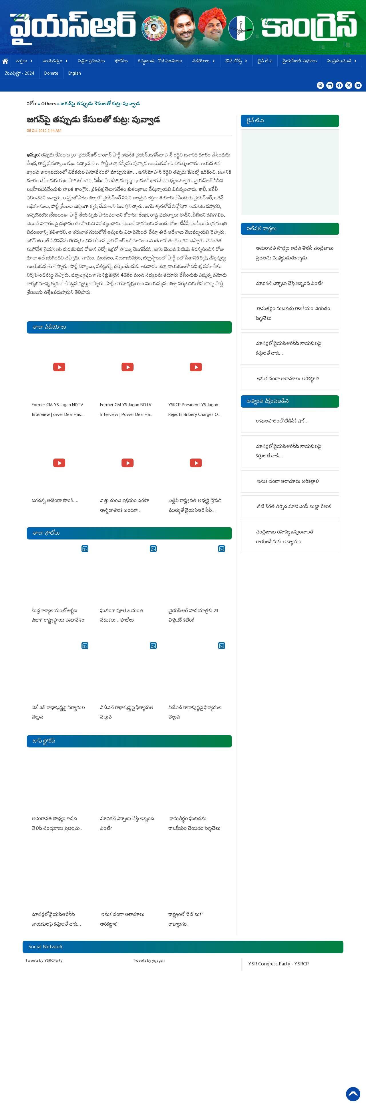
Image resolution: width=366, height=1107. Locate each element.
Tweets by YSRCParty (44, 957)
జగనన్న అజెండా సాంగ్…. (54, 500)
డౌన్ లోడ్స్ (236, 61)
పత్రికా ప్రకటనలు (91, 61)
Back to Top (353, 1094)
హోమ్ (5, 62)
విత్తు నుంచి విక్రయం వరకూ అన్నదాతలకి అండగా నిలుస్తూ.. (124, 509)
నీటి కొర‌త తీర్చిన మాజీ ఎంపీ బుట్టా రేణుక (294, 507)
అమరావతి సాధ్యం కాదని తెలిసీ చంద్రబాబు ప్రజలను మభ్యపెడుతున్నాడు (55, 825)
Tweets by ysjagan (149, 957)
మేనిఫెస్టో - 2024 (19, 74)
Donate (51, 74)
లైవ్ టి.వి (265, 61)
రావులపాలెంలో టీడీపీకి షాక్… (282, 421)
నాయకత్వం (55, 61)
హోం (31, 104)
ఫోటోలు (121, 61)
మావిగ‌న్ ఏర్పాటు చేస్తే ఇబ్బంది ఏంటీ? (289, 284)
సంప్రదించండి (342, 61)
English (74, 74)
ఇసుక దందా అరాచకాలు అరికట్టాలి (287, 379)
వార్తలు (24, 61)
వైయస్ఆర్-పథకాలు (300, 61)
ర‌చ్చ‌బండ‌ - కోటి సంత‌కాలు (160, 61)
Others (48, 104)
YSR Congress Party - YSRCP (278, 960)
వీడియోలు (203, 61)
